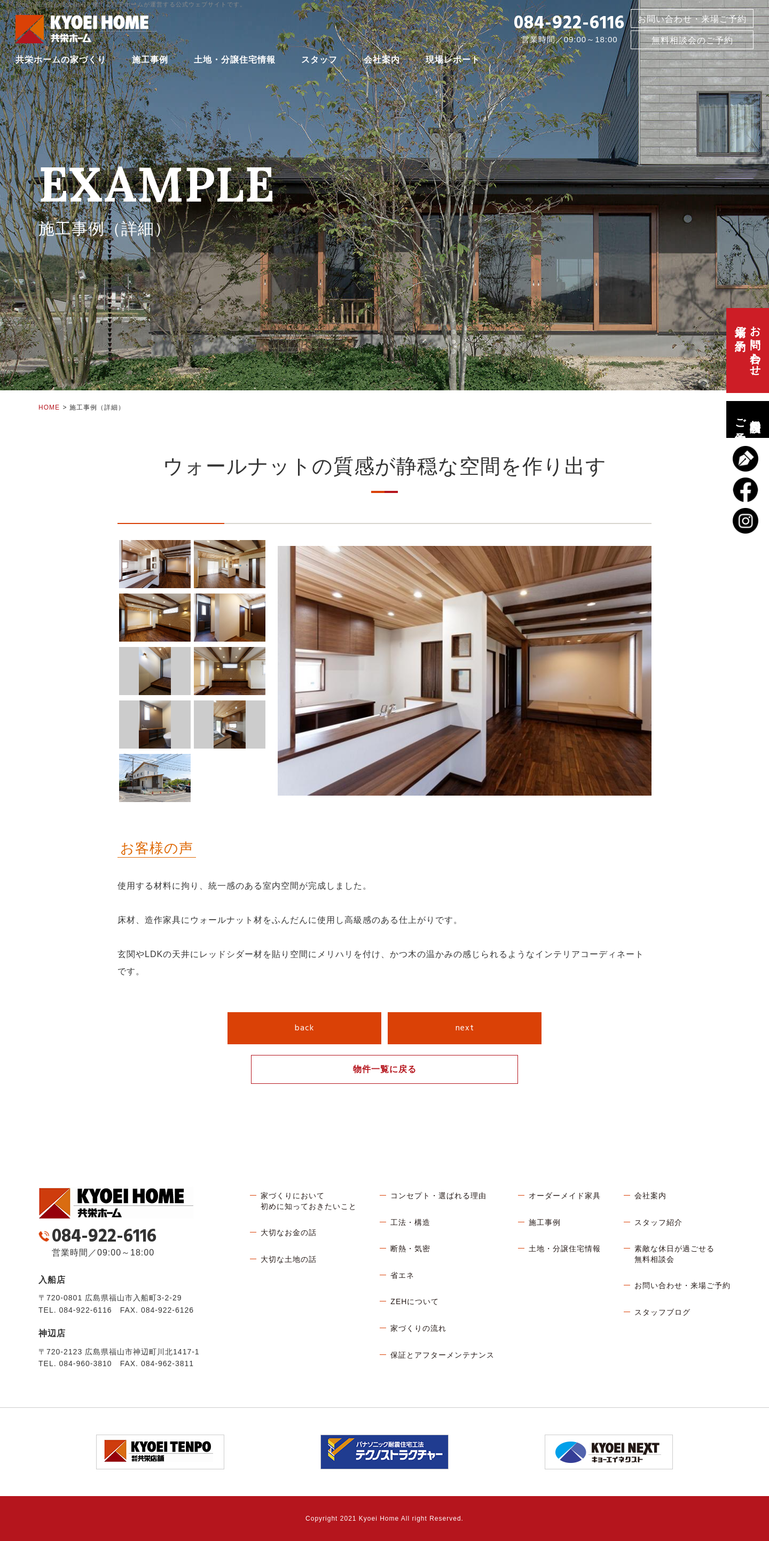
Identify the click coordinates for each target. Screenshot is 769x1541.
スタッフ (319, 61)
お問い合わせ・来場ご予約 (692, 20)
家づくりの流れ (418, 1328)
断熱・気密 (410, 1248)
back (304, 1028)
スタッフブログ (662, 1312)
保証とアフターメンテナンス (442, 1355)
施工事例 (150, 61)
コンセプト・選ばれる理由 (438, 1195)
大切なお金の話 (289, 1232)
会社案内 (382, 61)
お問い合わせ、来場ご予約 (747, 350)
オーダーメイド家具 (565, 1195)
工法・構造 (410, 1222)
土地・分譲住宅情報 (235, 61)
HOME (49, 407)
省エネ (402, 1275)
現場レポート (453, 61)
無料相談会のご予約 (747, 419)
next (465, 1028)
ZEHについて (414, 1301)
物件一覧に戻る (385, 1069)
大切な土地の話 (289, 1259)
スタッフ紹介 (658, 1222)
